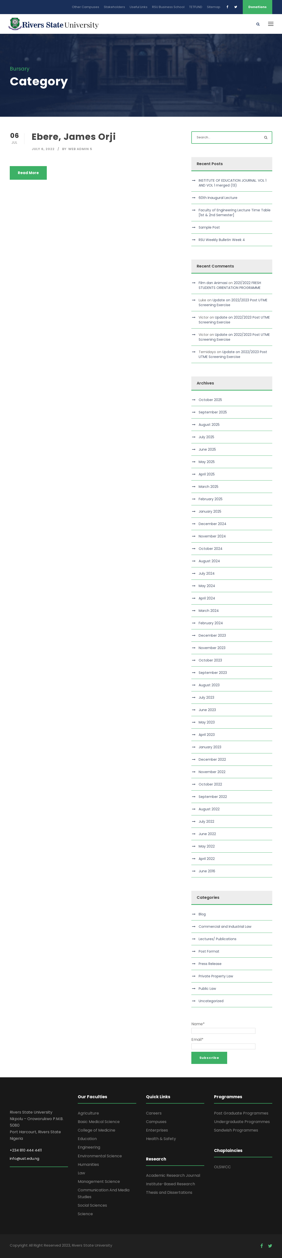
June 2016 (207, 871)
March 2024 (209, 610)
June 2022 (207, 833)
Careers (154, 1113)
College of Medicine (96, 1130)
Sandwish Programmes (236, 1130)
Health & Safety (161, 1139)
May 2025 (207, 461)
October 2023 (210, 660)
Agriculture (88, 1113)
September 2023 (213, 672)
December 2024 (212, 523)
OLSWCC (222, 1167)
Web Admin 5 (80, 149)
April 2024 (207, 598)
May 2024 (207, 585)
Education (87, 1139)
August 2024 (209, 561)
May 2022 (207, 846)
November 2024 (212, 536)
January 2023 (210, 747)
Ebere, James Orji (74, 136)
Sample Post (209, 227)
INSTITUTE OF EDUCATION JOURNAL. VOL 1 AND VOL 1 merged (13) (232, 183)
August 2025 (209, 424)
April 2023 (207, 734)
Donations (257, 7)
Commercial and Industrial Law (225, 926)
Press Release (210, 963)
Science (85, 1214)
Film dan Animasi (213, 282)
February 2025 (211, 499)
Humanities (88, 1164)
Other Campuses (85, 7)
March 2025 (208, 486)
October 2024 (211, 548)
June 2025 (207, 449)
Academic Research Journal (173, 1175)
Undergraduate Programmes (242, 1121)
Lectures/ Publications (217, 939)
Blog (202, 914)
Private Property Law (216, 976)
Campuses (156, 1121)
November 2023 (212, 647)
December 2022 (212, 759)
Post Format (209, 951)
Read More (28, 172)
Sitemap (213, 7)
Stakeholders (114, 7)
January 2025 (210, 511)
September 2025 (213, 412)
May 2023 (207, 722)
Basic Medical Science (99, 1121)
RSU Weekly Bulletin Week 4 (222, 239)
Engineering (89, 1147)
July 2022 (206, 821)
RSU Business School (168, 7)
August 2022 (209, 809)
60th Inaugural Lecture (218, 197)
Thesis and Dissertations (169, 1192)
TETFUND (195, 7)
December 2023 (212, 635)
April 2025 (207, 474)
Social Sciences (92, 1205)
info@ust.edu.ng (24, 1158)
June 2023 (207, 709)
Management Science (99, 1181)
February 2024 (211, 623)
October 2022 (210, 784)
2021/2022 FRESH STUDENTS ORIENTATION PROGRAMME (230, 285)
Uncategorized (211, 1001)
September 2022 (213, 796)
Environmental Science (100, 1156)
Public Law (207, 988)
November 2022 (212, 771)
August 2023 (209, 685)
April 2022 (207, 858)
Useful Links (138, 7)
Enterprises (157, 1130)
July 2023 (206, 697)
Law (81, 1173)
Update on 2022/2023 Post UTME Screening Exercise (233, 354)
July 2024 (207, 573)
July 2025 (206, 437)
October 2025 (210, 399)
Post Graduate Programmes (241, 1113)
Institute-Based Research (170, 1184)
